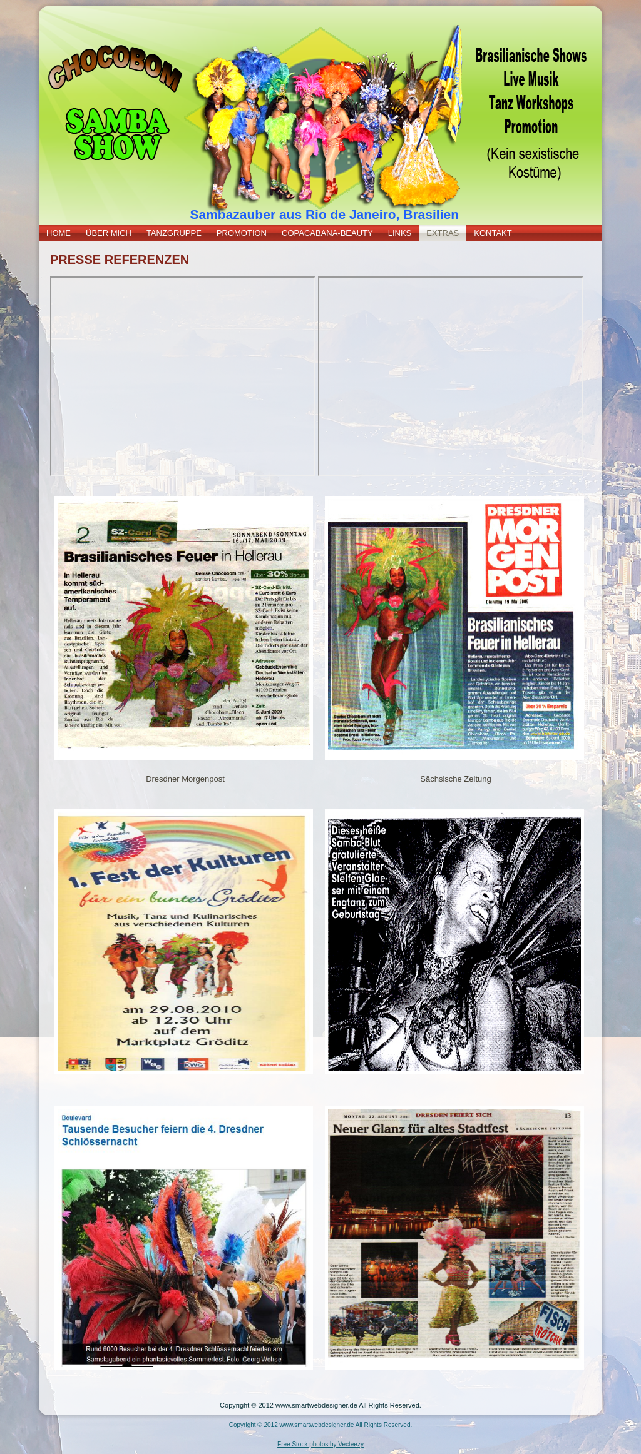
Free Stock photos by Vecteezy (320, 1444)
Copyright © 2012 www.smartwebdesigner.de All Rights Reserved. (321, 1424)
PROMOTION (242, 233)
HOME (58, 233)
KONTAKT (492, 233)
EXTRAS (442, 233)
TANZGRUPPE (174, 233)
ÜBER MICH (108, 233)
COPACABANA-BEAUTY (327, 233)
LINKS (400, 233)
